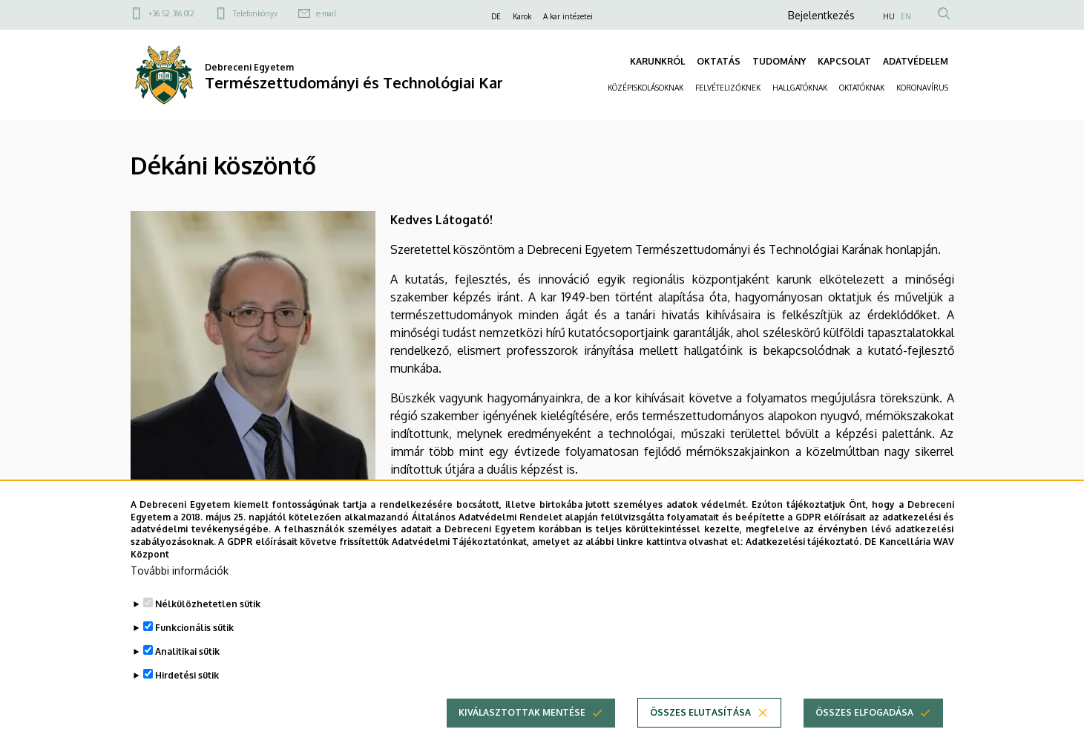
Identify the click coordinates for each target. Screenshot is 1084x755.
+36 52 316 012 (171, 13)
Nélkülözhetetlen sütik (207, 623)
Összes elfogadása (864, 731)
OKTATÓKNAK (861, 87)
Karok (522, 16)
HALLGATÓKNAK (799, 87)
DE (496, 16)
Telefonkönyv (255, 13)
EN (906, 16)
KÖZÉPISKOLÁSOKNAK (645, 87)
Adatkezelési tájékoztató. (804, 561)
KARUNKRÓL (657, 61)
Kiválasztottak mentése (522, 731)
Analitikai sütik (187, 670)
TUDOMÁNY (779, 61)
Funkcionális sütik (194, 647)
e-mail (326, 13)
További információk (180, 590)
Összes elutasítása (700, 731)
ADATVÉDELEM (915, 61)
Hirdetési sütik (187, 694)
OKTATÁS (718, 61)
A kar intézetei (568, 16)
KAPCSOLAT (844, 61)
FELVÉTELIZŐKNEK (728, 87)
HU (889, 16)
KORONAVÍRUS (922, 87)
